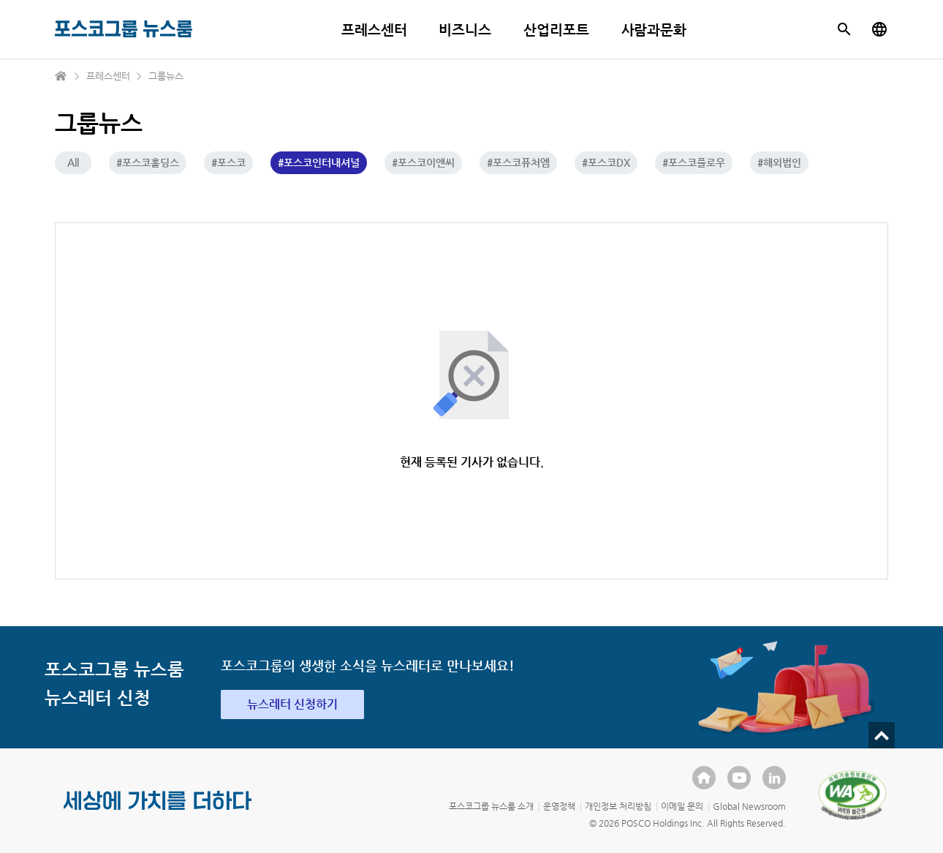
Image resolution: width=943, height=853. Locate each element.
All (73, 162)
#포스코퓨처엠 (518, 162)
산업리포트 (556, 29)
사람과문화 (654, 29)
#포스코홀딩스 (147, 162)
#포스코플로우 (693, 162)
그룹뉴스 (165, 75)
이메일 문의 (682, 806)
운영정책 (559, 806)
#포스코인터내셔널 (319, 162)
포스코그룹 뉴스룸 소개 (491, 806)
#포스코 (228, 162)
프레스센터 (374, 29)
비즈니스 (465, 29)
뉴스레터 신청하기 (292, 704)
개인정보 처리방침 (618, 806)
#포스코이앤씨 (423, 162)
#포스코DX (606, 162)
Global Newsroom (749, 806)
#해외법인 (779, 162)
